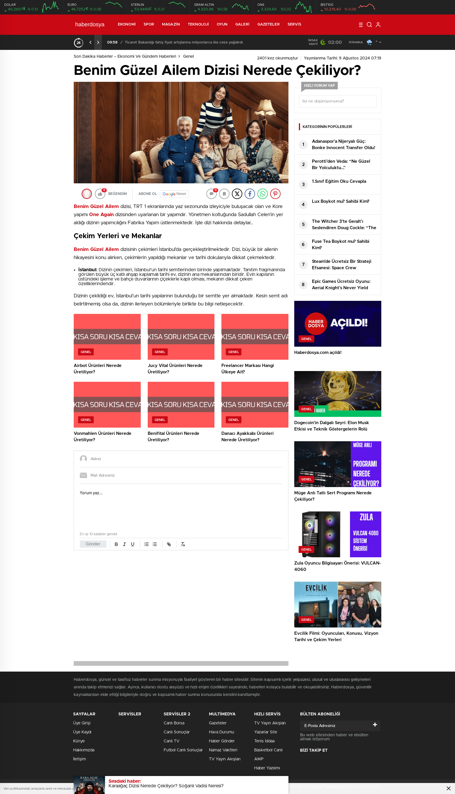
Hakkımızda (83, 750)
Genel (188, 57)
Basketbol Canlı (268, 750)
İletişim (79, 759)
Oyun (222, 24)
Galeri (242, 24)
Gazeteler (268, 24)
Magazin (171, 24)
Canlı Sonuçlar (177, 732)
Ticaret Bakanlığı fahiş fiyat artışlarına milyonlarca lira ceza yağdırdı (184, 42)
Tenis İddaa (264, 741)
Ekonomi (127, 24)
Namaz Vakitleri (223, 750)
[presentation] (90, 42)
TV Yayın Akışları (225, 759)
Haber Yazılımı (267, 768)
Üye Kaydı (82, 732)
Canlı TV (171, 741)
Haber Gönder (222, 741)
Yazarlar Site (265, 732)
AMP (258, 759)
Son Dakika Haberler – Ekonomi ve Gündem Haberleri (125, 57)
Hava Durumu (221, 732)
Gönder (93, 544)
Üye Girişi (82, 723)
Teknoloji (198, 24)
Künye (79, 741)
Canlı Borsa (174, 723)
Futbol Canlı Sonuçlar (183, 750)
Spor (149, 24)
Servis (294, 24)
